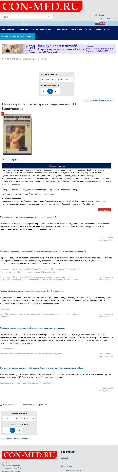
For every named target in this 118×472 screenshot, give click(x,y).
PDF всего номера (57, 166)
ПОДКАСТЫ (76, 29)
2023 (53, 79)
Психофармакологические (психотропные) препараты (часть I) (28, 217)
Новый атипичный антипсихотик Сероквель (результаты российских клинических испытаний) (43, 251)
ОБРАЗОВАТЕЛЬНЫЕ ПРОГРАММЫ (17, 36)
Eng (102, 22)
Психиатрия (42, 59)
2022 (47, 79)
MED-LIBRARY (8, 29)
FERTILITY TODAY (103, 29)
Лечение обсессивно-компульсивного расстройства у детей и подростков (32, 291)
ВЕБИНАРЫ (23, 29)
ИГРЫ (88, 29)
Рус (96, 22)
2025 (67, 79)
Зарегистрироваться (107, 18)
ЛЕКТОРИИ (62, 29)
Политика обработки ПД (71, 470)
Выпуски (17, 59)
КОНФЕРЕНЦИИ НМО (42, 29)
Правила (65, 462)
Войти (101, 15)
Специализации (29, 59)
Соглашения (66, 466)
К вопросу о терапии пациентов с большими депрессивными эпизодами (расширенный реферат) (42, 368)
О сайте (64, 457)
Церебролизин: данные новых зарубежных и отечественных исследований (33, 328)
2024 (60, 79)
